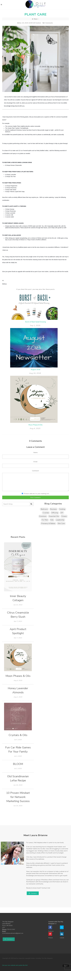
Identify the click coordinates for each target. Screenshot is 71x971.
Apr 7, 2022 (18, 621)
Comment (35, 471)
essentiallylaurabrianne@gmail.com (12, 933)
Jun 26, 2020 (17, 785)
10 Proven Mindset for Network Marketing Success (18, 797)
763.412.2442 (11, 929)
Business (53, 509)
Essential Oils (54, 516)
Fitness (64, 516)
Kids (52, 520)
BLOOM (18, 764)
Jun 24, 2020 (17, 806)
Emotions (42, 516)
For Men (45, 520)
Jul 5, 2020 (18, 740)
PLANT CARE (35, 14)
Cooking (62, 509)
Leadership (60, 520)
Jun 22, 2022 (17, 605)
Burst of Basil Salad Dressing (35, 322)
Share (35, 19)
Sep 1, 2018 (35, 325)
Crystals (46, 513)
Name (35, 453)
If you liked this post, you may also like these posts (35, 289)
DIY (62, 513)
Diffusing (54, 513)
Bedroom (44, 509)
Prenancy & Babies (48, 523)
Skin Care (61, 523)
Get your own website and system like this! (15, 965)
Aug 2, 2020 (18, 697)
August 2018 (35, 369)
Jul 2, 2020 (18, 756)
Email (35, 462)
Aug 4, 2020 (35, 428)
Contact (33, 893)
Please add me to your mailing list (36, 494)
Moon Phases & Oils (35, 425)
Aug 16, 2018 (35, 373)
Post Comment (36, 497)
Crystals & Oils (18, 735)
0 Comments (48, 23)
